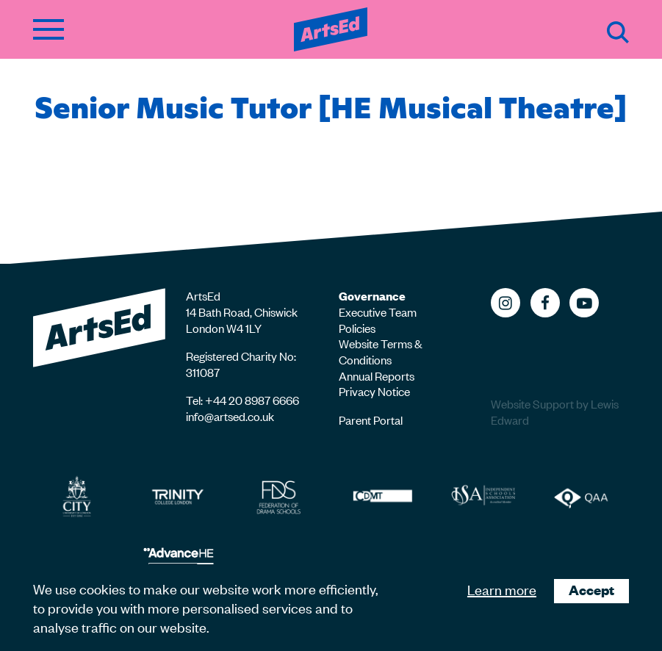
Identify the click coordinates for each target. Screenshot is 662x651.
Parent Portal (371, 419)
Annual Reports (376, 375)
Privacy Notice (374, 391)
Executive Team (378, 311)
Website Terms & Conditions (380, 351)
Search (618, 32)
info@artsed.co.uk (230, 416)
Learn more (501, 589)
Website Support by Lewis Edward (555, 412)
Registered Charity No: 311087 (241, 364)
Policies (357, 328)
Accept (591, 589)
